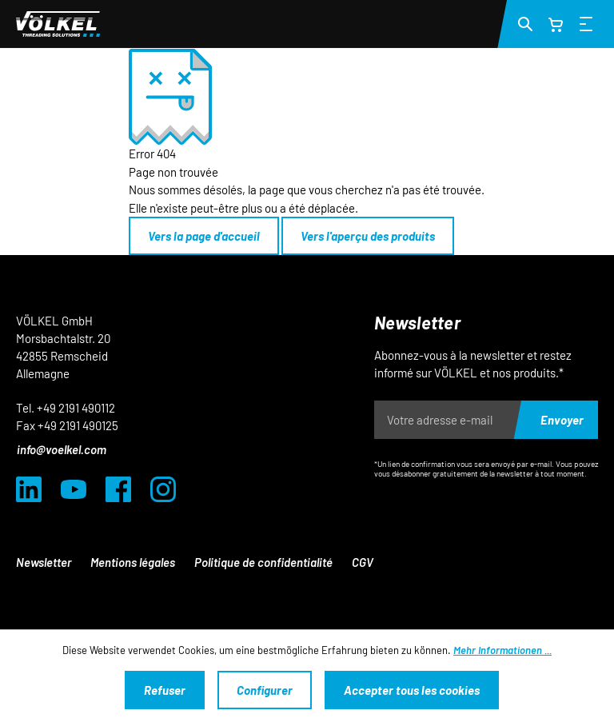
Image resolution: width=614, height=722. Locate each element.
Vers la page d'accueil (204, 236)
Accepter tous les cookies (412, 690)
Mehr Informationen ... (502, 650)
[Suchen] (525, 23)
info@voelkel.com (61, 449)
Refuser (164, 690)
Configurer (265, 690)
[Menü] (586, 23)
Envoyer (562, 420)
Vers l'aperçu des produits (368, 236)
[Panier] (555, 24)
